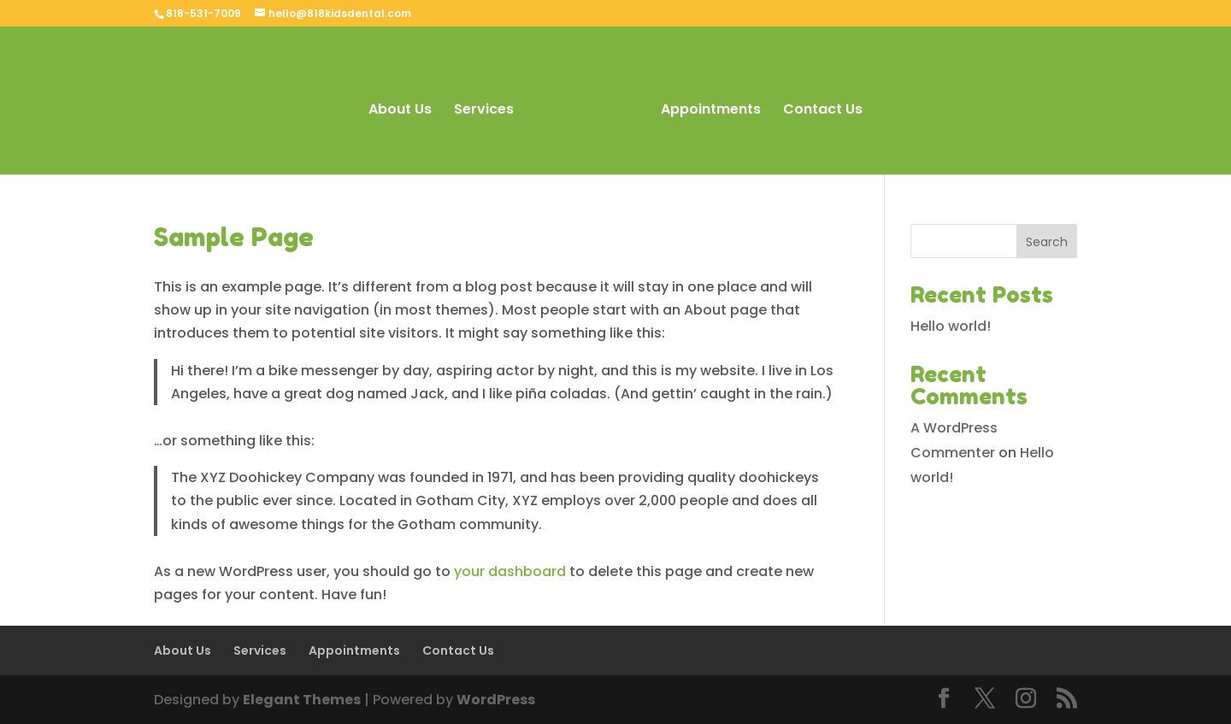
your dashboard (510, 571)
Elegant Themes (302, 699)
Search (1047, 241)
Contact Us (823, 111)
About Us (400, 111)
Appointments (711, 111)
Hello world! (950, 326)
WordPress (495, 699)
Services (484, 111)
